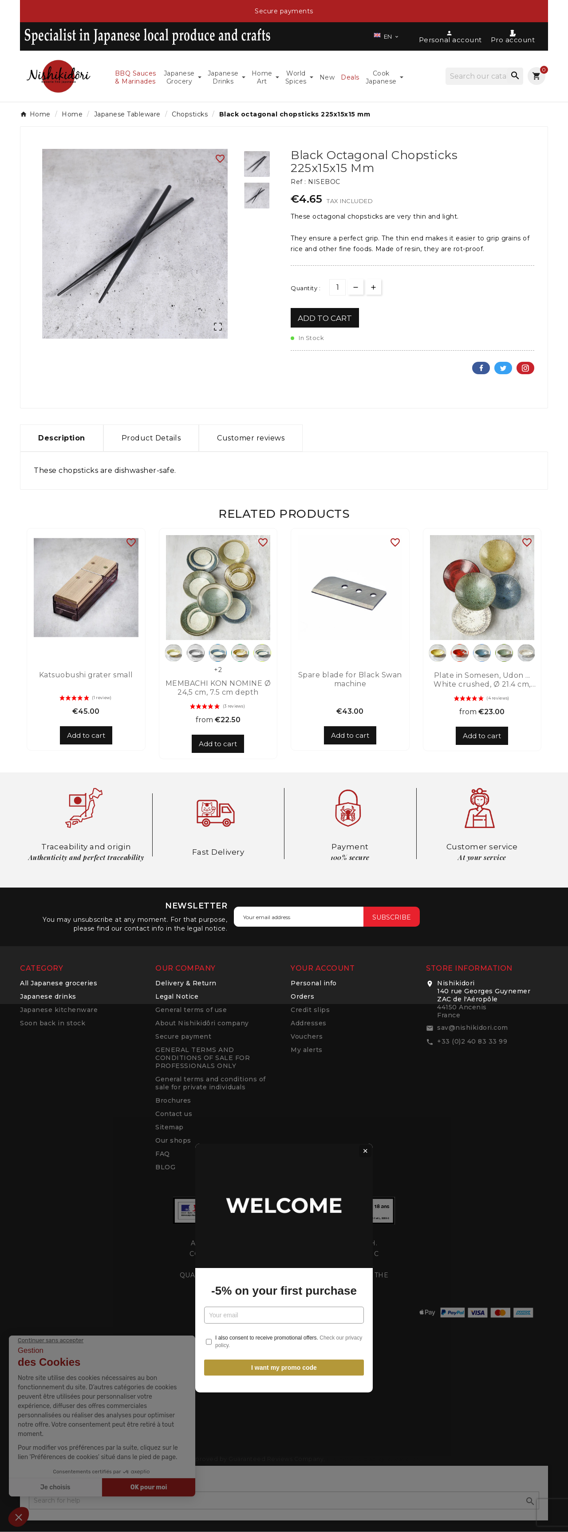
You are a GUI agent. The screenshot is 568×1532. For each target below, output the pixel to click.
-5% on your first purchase (284, 788)
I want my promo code (284, 865)
